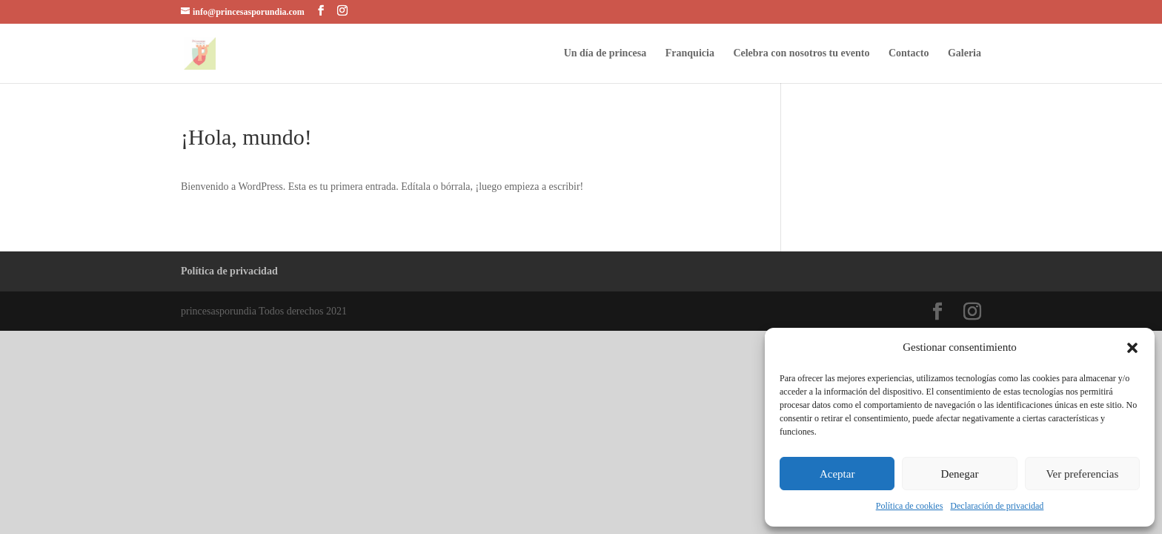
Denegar (960, 474)
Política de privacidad (229, 271)
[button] (1132, 347)
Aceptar (837, 474)
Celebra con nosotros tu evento (801, 53)
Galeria (964, 53)
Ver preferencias (1082, 474)
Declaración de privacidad (996, 506)
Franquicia (689, 53)
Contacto (909, 53)
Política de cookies (909, 506)
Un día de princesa (605, 53)
